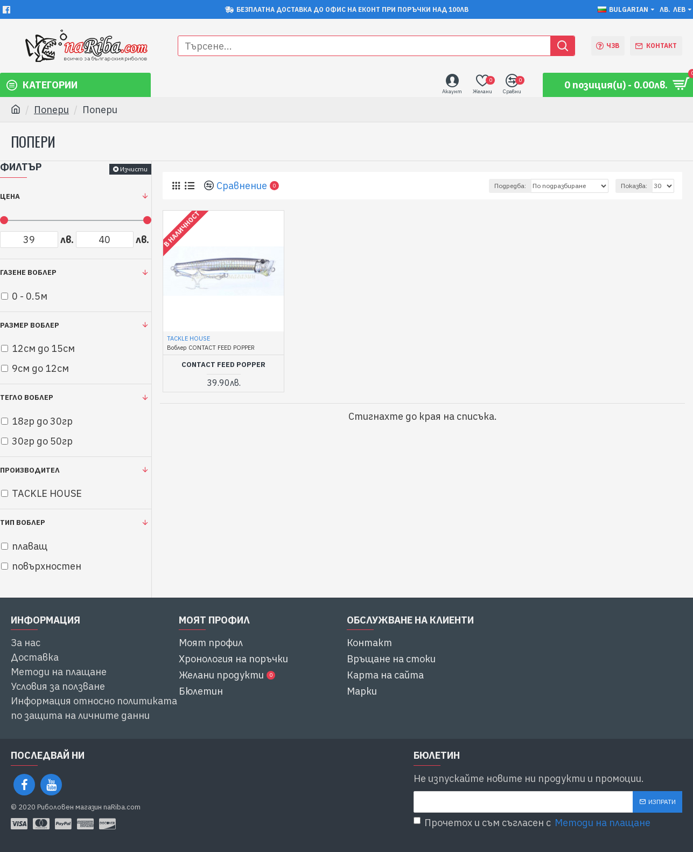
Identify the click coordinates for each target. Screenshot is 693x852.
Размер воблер (29, 325)
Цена (10, 196)
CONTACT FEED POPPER (223, 365)
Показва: (634, 186)
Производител (30, 470)
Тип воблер (22, 522)
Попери (51, 109)
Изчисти (134, 169)
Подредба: (510, 186)
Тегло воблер (26, 397)
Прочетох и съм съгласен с (533, 822)
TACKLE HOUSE (188, 338)
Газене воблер (28, 272)
